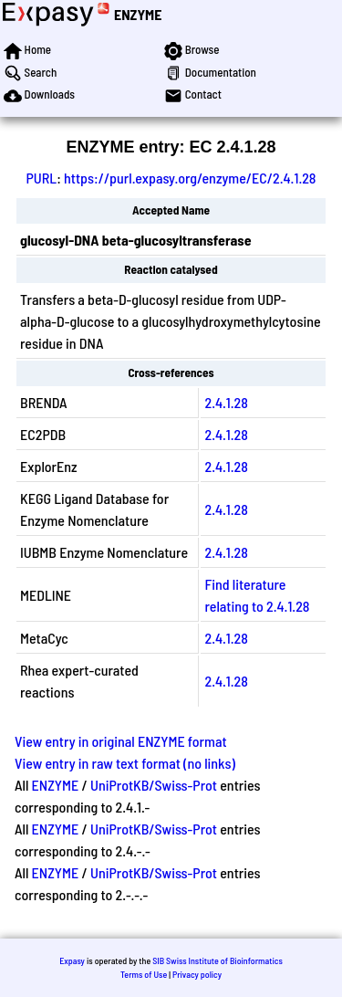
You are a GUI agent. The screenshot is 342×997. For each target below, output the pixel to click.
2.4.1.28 (225, 402)
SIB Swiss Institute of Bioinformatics (217, 960)
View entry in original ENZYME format (121, 741)
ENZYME (137, 14)
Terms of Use (143, 974)
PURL (41, 177)
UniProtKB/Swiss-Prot (153, 784)
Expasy (72, 960)
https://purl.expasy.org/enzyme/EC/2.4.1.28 (190, 177)
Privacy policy (197, 974)
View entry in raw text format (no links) (125, 762)
